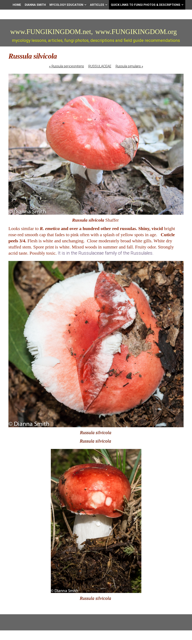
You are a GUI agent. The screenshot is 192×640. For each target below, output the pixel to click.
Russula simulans (129, 66)
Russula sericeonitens (66, 66)
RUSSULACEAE (99, 66)
